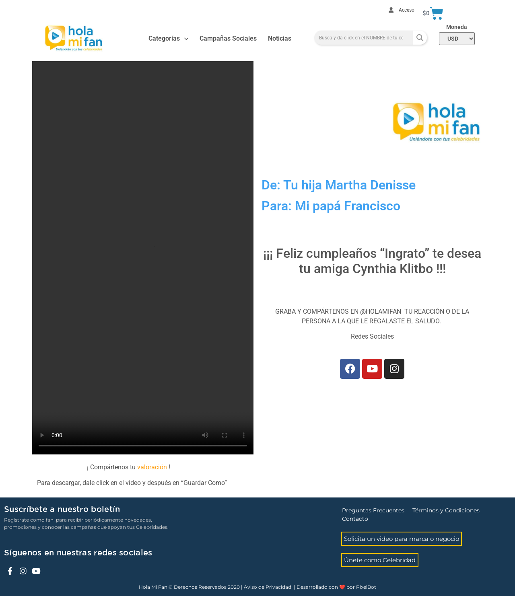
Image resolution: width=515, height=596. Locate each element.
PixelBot (366, 587)
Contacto (355, 518)
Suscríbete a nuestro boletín (62, 510)
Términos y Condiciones (446, 510)
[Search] (420, 38)
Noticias (279, 38)
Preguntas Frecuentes (373, 510)
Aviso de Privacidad (267, 587)
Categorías (168, 39)
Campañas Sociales (228, 38)
